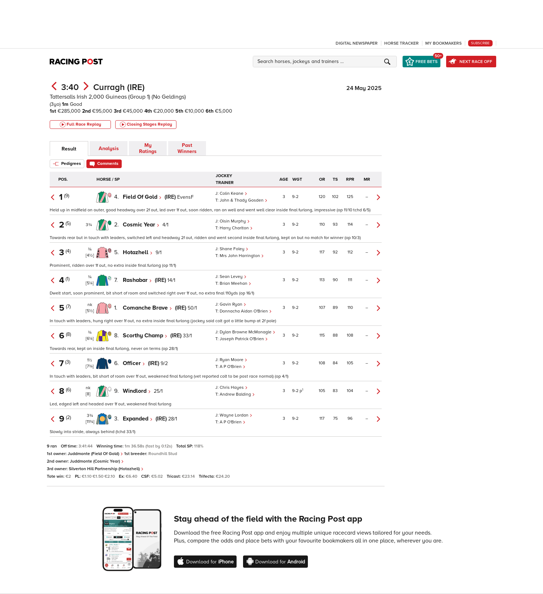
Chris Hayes (234, 387)
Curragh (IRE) (119, 87)
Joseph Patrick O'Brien (244, 339)
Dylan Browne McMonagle (247, 332)
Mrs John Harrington (242, 255)
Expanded (138, 418)
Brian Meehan (235, 283)
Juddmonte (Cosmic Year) (97, 461)
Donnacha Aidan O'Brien (246, 311)
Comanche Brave (147, 307)
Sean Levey (233, 276)
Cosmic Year (141, 224)
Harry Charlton (236, 228)
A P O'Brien (233, 366)
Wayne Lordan (236, 415)
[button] (326, 61)
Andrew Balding (237, 394)
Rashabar (137, 280)
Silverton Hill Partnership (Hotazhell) (106, 469)
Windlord (137, 391)
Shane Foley (234, 249)
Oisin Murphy (235, 221)
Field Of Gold (142, 197)
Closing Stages (146, 124)
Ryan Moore (233, 360)
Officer (134, 363)
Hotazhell (138, 252)
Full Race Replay (80, 124)
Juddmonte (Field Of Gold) (95, 453)
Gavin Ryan (233, 304)
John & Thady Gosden (244, 200)
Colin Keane (233, 193)
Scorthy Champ (145, 335)
